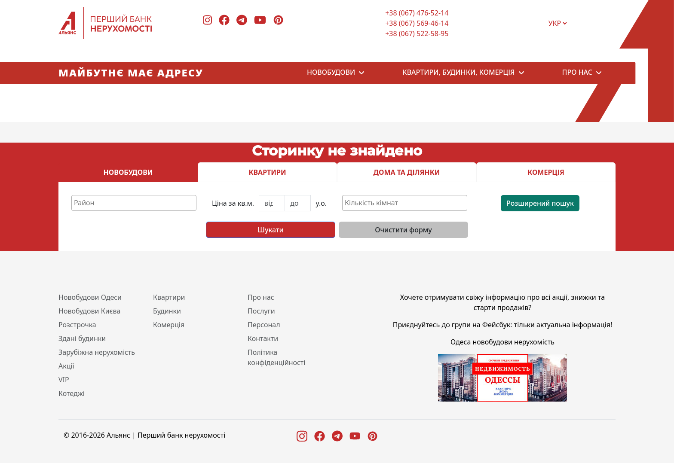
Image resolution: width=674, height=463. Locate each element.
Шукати (270, 230)
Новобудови (331, 73)
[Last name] (298, 203)
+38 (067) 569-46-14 (416, 23)
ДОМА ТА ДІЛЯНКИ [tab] (407, 172)
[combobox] (133, 203)
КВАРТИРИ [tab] (267, 172)
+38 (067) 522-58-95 (416, 33)
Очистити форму (403, 230)
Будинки (167, 311)
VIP (63, 379)
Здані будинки (82, 338)
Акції (66, 366)
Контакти (263, 338)
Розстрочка (77, 324)
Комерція (168, 324)
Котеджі (71, 393)
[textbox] (136, 203)
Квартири (169, 297)
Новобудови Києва (89, 311)
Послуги (261, 311)
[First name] (272, 203)
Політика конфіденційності (276, 357)
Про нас (577, 73)
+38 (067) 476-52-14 (416, 13)
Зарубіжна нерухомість (96, 352)
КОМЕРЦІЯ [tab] (545, 172)
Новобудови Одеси (90, 297)
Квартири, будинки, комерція (458, 73)
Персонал (264, 324)
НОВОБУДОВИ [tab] (128, 172)
